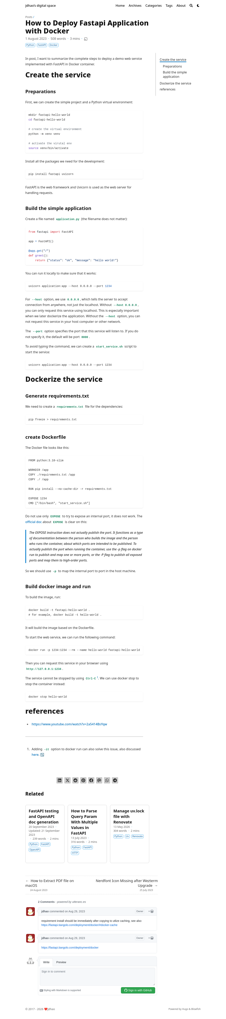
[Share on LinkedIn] (59, 780)
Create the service (173, 59)
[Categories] (153, 5)
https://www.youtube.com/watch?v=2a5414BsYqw (69, 724)
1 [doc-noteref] (97, 677)
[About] (181, 5)
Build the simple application (175, 74)
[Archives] (135, 5)
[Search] (191, 5)
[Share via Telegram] (115, 780)
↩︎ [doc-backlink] (42, 754)
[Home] (120, 5)
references (167, 89)
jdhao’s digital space (40, 5)
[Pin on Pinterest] (83, 780)
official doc (33, 522)
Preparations (172, 66)
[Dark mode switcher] (198, 5)
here (35, 754)
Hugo (185, 1009)
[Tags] (169, 5)
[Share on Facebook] (91, 780)
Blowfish (196, 1009)
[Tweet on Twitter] (67, 780)
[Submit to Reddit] (75, 780)
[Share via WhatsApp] (107, 780)
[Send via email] (99, 780)
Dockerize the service (175, 83)
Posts (28, 17)
